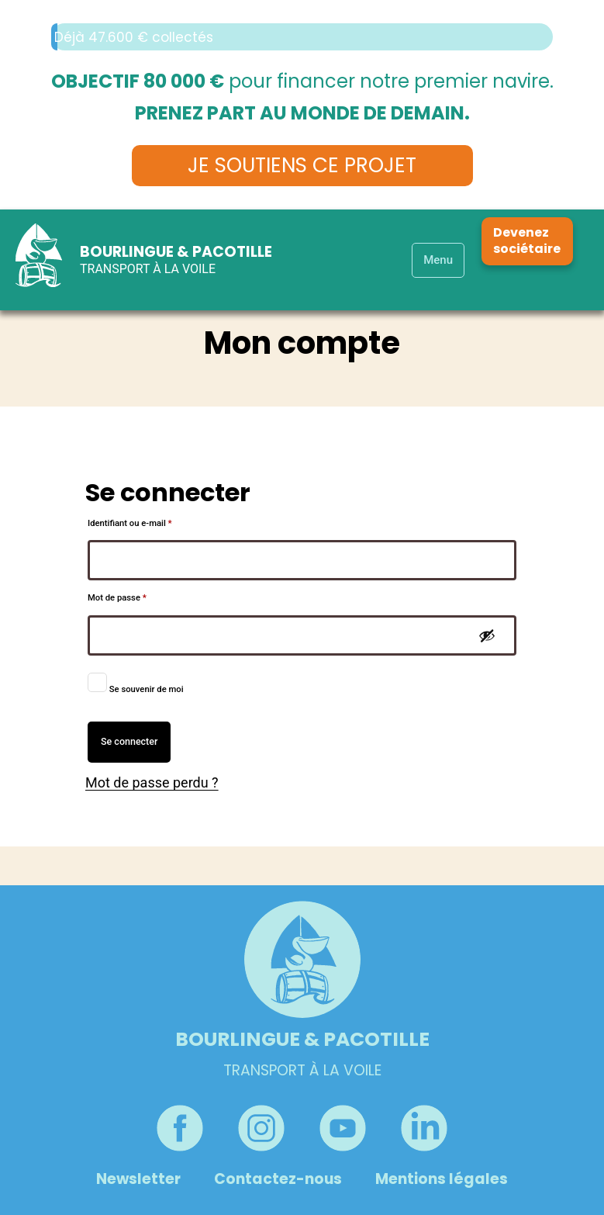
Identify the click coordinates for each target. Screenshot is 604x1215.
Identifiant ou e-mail (151, 521)
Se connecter (129, 741)
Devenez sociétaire (527, 240)
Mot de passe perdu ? (152, 782)
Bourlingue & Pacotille (176, 251)
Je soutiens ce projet (302, 165)
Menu (438, 260)
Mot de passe (138, 596)
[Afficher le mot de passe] (487, 635)
